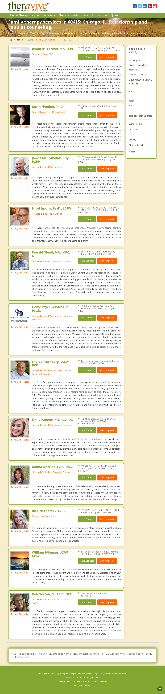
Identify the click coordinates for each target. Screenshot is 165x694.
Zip (11, 40)
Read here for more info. (82, 685)
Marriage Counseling (137, 65)
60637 (131, 91)
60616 (131, 110)
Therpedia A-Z (69, 15)
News (85, 15)
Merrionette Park (136, 145)
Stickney (132, 140)
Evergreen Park (135, 124)
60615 (30, 40)
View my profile (107, 57)
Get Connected (45, 15)
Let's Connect (87, 57)
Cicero (131, 134)
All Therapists (134, 60)
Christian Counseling (137, 74)
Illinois (20, 40)
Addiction (133, 70)
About (96, 15)
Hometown (133, 129)
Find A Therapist (21, 15)
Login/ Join (111, 15)
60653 (131, 96)
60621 (131, 101)
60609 (131, 105)
